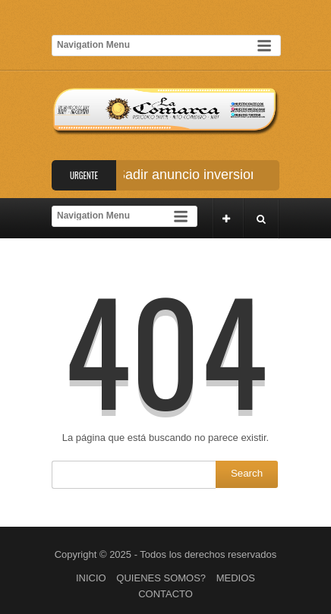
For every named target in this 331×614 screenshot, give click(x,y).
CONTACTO (165, 594)
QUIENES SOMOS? (161, 578)
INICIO (91, 578)
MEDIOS (235, 578)
